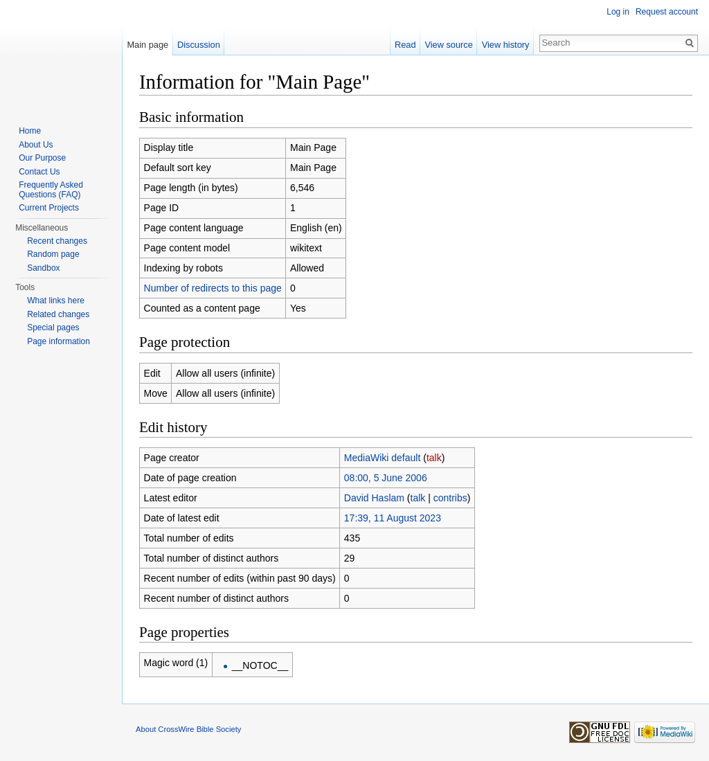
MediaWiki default (382, 457)
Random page (53, 254)
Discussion (198, 44)
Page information (58, 341)
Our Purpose (42, 158)
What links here (55, 300)
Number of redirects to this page (213, 288)
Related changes (58, 314)
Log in (618, 12)
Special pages (53, 327)
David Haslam (374, 497)
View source (448, 44)
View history (506, 44)
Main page (147, 44)
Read (405, 44)
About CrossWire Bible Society (188, 729)
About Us (36, 145)
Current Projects (49, 208)
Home (30, 131)
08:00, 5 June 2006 (385, 477)
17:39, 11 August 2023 (392, 517)
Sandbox (43, 268)
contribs (450, 497)
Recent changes (57, 241)
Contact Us (39, 172)
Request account (667, 12)
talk (434, 457)
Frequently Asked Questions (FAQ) (51, 189)
